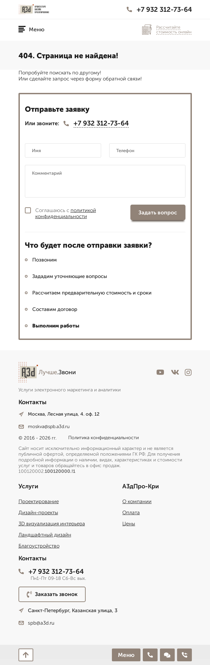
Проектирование (38, 501)
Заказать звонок (52, 594)
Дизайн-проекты (38, 513)
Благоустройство (38, 546)
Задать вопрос (157, 212)
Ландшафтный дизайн (44, 535)
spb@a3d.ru (36, 623)
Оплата (131, 513)
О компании (137, 501)
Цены (128, 524)
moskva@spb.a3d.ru (44, 426)
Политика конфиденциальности (103, 438)
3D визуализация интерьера (51, 524)
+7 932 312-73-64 (159, 9)
